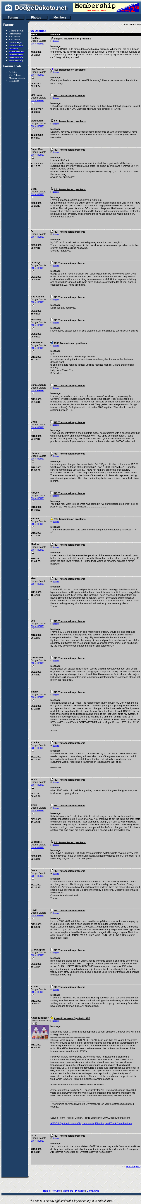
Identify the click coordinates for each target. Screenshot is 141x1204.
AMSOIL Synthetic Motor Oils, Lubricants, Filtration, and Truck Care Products (91, 1123)
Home (46, 1190)
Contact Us (93, 1190)
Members (68, 1190)
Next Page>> (133, 1166)
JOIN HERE (37, 43)
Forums (56, 1190)
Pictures (80, 1190)
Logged (56, 41)
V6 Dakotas (38, 30)
